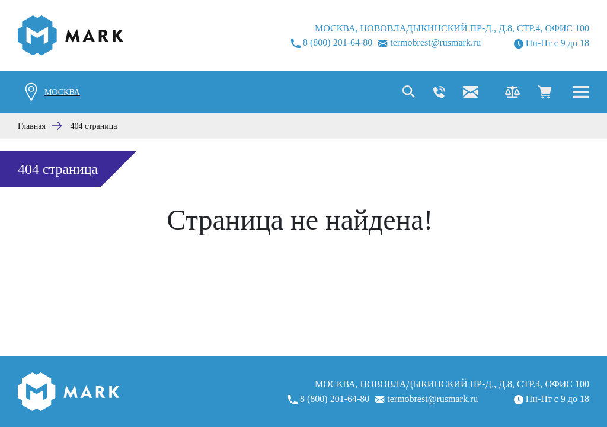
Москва (62, 92)
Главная (32, 126)
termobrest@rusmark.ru (429, 42)
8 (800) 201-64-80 (331, 42)
